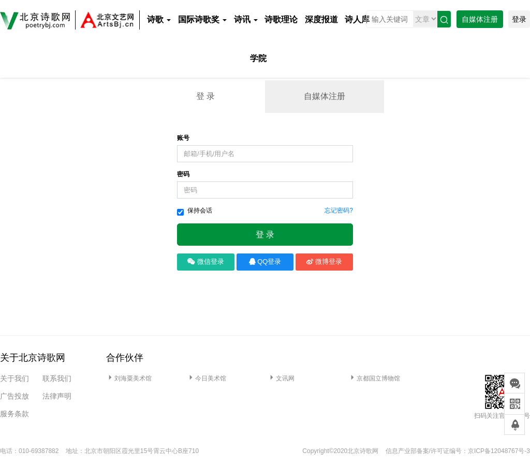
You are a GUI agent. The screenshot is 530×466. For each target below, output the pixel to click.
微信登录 (205, 261)
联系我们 (56, 378)
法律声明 (56, 396)
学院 (258, 58)
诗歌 (159, 19)
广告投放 (14, 396)
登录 (519, 19)
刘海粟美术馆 (129, 378)
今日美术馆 (206, 378)
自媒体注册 (480, 19)
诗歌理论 (281, 19)
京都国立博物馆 (374, 378)
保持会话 (194, 211)
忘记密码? (339, 210)
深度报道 (321, 19)
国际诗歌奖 (202, 19)
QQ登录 (265, 261)
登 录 (205, 96)
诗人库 (357, 19)
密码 (183, 174)
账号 (183, 138)
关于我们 (14, 378)
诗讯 (246, 19)
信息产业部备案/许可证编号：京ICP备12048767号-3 (458, 451)
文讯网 (281, 378)
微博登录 (324, 261)
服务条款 (14, 413)
